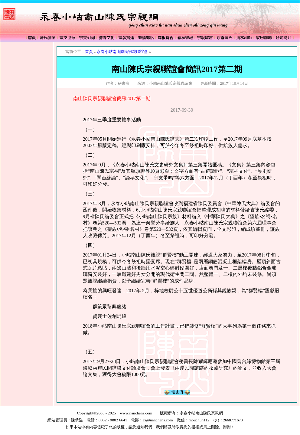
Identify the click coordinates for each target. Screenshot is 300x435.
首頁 (89, 51)
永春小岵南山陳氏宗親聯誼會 (122, 51)
